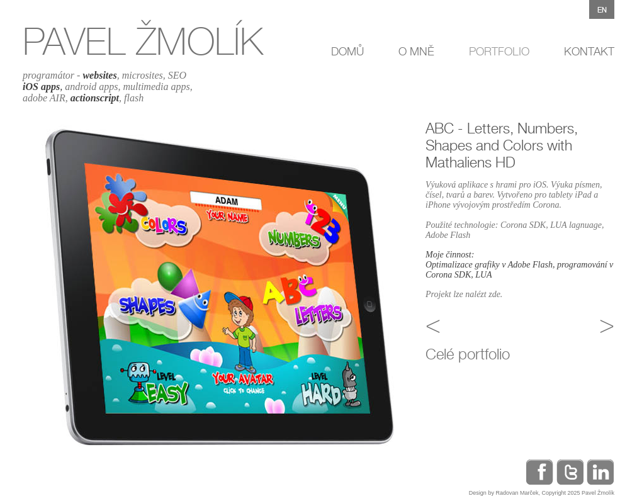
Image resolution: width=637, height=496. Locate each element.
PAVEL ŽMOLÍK (143, 41)
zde (494, 294)
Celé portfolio (468, 354)
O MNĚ (416, 51)
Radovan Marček (516, 493)
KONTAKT (589, 51)
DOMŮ (347, 51)
